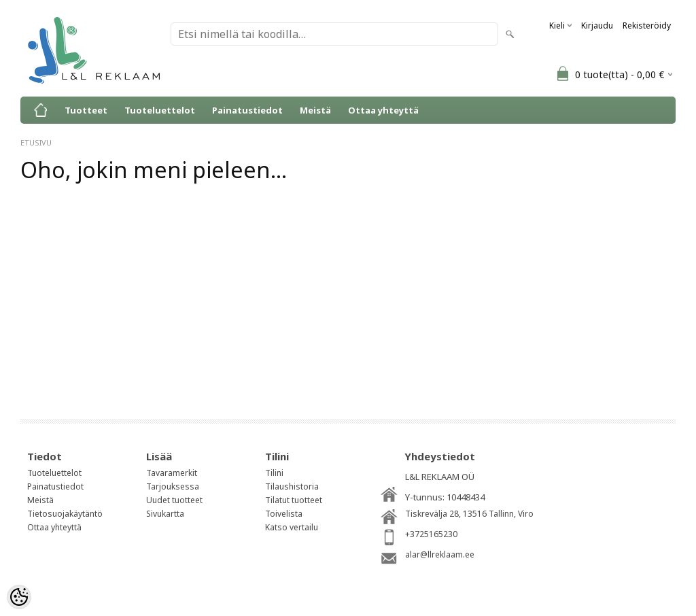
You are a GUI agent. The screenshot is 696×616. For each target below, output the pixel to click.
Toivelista (283, 513)
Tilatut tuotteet (293, 500)
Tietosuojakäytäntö (65, 513)
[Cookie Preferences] (19, 597)
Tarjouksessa (172, 486)
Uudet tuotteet (174, 500)
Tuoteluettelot (159, 110)
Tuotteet (86, 110)
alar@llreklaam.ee (439, 554)
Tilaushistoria (292, 486)
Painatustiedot (247, 110)
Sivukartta (165, 513)
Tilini (274, 473)
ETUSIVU (36, 142)
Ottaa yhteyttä (383, 110)
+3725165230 (431, 534)
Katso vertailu (291, 527)
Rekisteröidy (647, 25)
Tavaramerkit (171, 473)
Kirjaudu (597, 25)
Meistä (315, 110)
